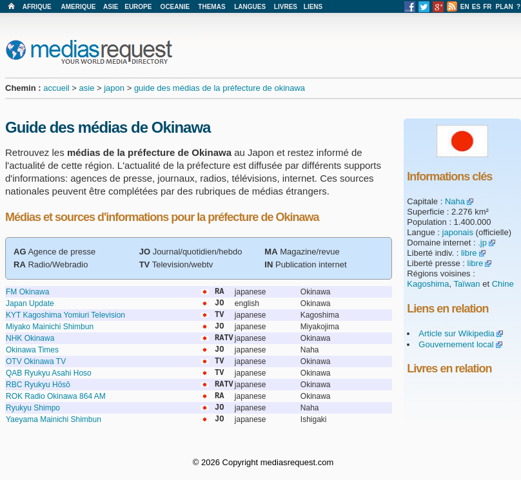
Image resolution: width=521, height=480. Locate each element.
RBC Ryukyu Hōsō (38, 384)
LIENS (313, 6)
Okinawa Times (32, 349)
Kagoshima (428, 284)
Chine (503, 284)
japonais (457, 232)
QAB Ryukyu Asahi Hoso (49, 373)
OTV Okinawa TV (36, 361)
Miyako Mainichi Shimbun (49, 326)
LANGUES (250, 6)
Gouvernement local (455, 344)
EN (464, 6)
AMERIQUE (78, 6)
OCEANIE (175, 6)
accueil (56, 88)
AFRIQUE (37, 6)
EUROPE (138, 6)
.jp (482, 242)
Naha (455, 201)
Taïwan (466, 284)
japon (114, 88)
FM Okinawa (27, 291)
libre (469, 253)
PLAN (504, 6)
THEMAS (211, 6)
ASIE (110, 6)
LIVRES (285, 6)
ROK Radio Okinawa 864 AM (56, 396)
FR (487, 6)
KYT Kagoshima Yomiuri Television (65, 315)
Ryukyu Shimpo (33, 407)
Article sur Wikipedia (456, 333)
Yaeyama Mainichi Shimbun (53, 419)
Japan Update (30, 303)
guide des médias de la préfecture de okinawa (219, 88)
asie (87, 88)
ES (476, 6)
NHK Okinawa (30, 338)
